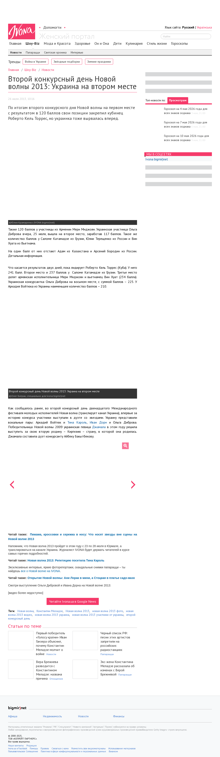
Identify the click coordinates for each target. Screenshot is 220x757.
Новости (16, 52)
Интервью (77, 52)
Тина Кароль (77, 422)
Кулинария (134, 43)
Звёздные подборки (67, 61)
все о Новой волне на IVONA (40, 571)
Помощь (34, 748)
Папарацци (33, 52)
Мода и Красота (57, 43)
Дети (117, 43)
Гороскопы (179, 43)
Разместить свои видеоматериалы (88, 748)
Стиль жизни (157, 43)
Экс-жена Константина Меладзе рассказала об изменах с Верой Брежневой (117, 668)
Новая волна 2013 (77, 611)
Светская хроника (55, 52)
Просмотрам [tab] (178, 100)
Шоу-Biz (33, 43)
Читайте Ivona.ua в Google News (72, 601)
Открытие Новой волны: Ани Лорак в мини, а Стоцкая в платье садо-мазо (81, 578)
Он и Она (101, 43)
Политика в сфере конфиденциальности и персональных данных (73, 751)
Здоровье (82, 43)
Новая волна (25, 611)
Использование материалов (121, 748)
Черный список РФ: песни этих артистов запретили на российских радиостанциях (115, 641)
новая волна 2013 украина (52, 615)
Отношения (56, 678)
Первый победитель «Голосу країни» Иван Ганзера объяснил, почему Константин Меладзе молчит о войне (51, 643)
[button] (12, 485)
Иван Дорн (98, 422)
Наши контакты (16, 745)
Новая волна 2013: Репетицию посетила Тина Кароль (65, 560)
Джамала (99, 427)
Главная (15, 43)
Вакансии (113, 751)
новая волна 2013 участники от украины (98, 615)
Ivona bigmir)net (156, 159)
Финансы (118, 716)
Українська (204, 27)
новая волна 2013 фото (107, 611)
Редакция (31, 745)
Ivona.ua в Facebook (17, 748)
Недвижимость (52, 716)
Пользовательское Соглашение (23, 751)
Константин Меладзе (50, 611)
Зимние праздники (99, 61)
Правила (45, 748)
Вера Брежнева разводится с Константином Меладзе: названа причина (49, 670)
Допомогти (52, 27)
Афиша (12, 716)
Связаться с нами (60, 748)
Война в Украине (35, 61)
